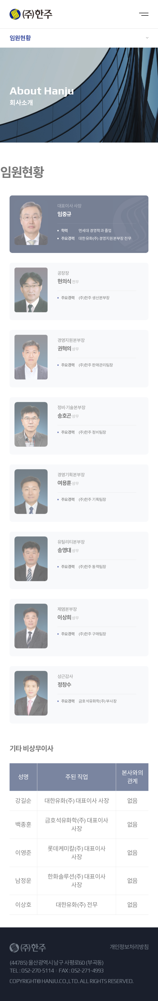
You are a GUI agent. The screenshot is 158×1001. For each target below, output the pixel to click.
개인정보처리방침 (129, 947)
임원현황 (20, 38)
